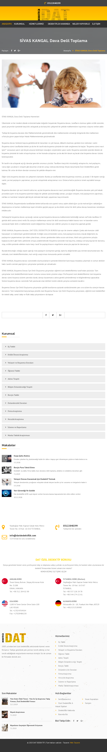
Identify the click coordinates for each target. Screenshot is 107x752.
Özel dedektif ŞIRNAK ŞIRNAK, (81, 744)
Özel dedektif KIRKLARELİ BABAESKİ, (36, 745)
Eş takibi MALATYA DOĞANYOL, (101, 745)
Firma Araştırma (15, 411)
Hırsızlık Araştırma (16, 419)
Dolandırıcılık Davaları (17, 403)
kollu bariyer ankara (13, 744)
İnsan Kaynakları (91, 699)
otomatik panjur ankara (39, 744)
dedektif (3, 744)
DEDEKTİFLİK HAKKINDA (59, 24)
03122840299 (52, 3)
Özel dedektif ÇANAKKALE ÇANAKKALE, (16, 745)
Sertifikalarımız (64, 699)
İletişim (88, 703)
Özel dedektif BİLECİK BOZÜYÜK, (72, 744)
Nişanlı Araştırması (17, 712)
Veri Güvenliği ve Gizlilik (24, 490)
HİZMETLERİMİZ (36, 24)
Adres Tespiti (13, 379)
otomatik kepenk (29, 744)
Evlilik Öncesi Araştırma (18, 354)
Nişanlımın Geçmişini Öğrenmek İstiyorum (26, 725)
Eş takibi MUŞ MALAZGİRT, (44, 745)
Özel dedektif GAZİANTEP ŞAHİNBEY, (63, 744)
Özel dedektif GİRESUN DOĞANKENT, (26, 745)
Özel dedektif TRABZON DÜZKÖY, (89, 744)
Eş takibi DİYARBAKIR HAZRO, (63, 745)
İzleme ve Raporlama (17, 427)
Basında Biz (63, 714)
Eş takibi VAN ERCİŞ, (50, 745)
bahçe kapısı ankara (34, 744)
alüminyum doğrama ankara (7, 744)
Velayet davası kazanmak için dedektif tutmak (34, 479)
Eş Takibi (11, 346)
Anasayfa (67, 50)
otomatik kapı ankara (44, 744)
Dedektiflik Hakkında (66, 710)
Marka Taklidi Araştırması (19, 435)
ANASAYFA (7, 24)
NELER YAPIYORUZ (81, 24)
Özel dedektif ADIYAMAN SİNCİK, (98, 744)
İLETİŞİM (96, 24)
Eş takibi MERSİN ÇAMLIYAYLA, (77, 745)
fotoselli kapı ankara (18, 744)
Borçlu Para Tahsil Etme (24, 467)
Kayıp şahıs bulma (22, 456)
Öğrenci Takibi (14, 371)
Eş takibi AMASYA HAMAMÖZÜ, (86, 745)
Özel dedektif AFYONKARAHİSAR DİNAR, (52, 744)
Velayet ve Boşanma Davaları (20, 362)
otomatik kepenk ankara (24, 744)
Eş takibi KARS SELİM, (56, 745)
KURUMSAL (19, 24)
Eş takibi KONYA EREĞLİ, (70, 745)
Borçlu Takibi (13, 395)
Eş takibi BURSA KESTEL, (93, 745)
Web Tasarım (75, 743)
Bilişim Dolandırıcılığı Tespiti (20, 387)
